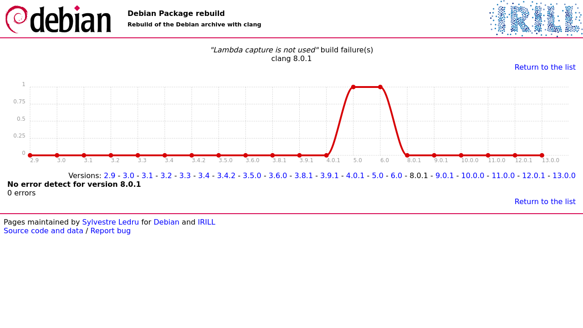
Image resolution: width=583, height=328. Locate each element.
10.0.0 (473, 175)
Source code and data (43, 230)
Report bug (111, 230)
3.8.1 (303, 175)
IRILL (206, 222)
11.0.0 (503, 175)
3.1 (147, 175)
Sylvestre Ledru (110, 222)
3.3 (185, 175)
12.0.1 (533, 175)
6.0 (396, 175)
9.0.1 (444, 175)
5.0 (377, 175)
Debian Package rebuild (176, 13)
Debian (166, 222)
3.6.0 (278, 175)
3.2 (166, 175)
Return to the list (545, 67)
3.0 (128, 175)
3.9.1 (329, 175)
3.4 (204, 175)
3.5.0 (252, 175)
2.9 (109, 175)
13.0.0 (564, 175)
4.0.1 (355, 175)
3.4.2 (226, 175)
